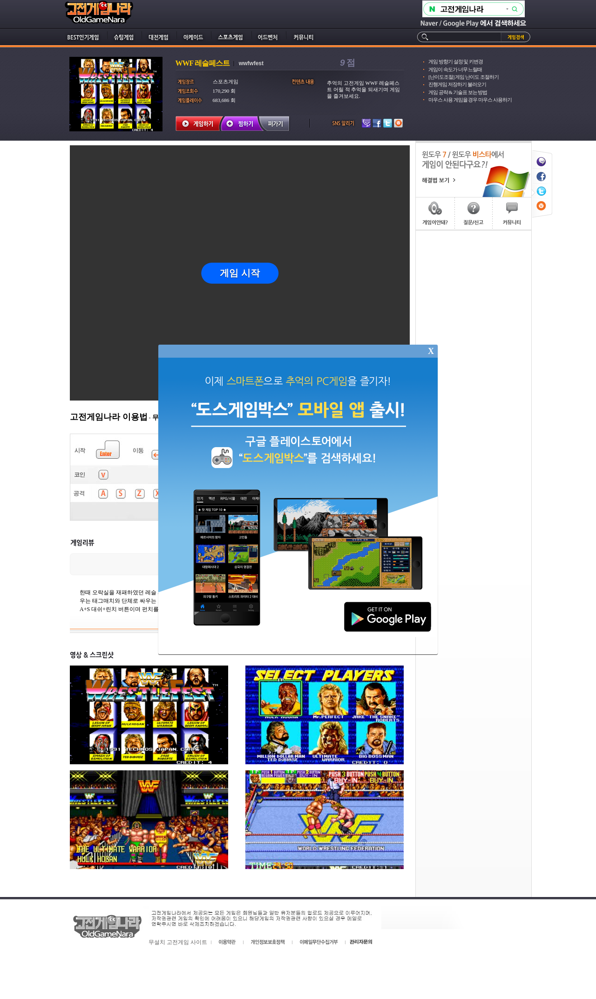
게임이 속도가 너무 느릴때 (455, 69)
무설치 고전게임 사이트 (178, 942)
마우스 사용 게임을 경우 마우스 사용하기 (470, 99)
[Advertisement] (473, 370)
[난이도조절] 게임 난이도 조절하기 (463, 77)
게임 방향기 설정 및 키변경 (455, 61)
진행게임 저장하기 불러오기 (457, 84)
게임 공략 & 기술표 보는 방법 (457, 92)
